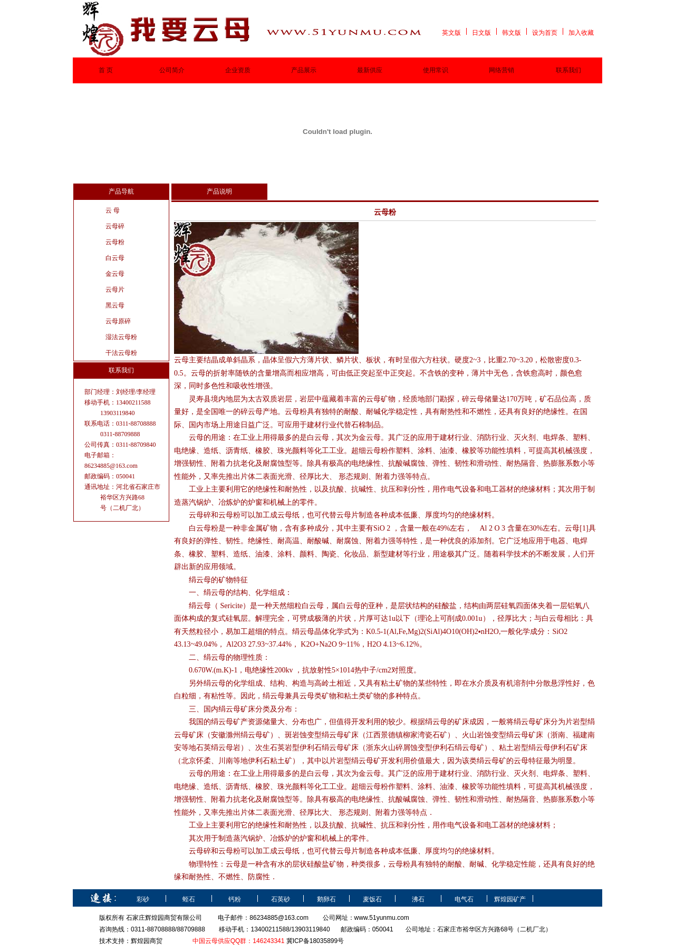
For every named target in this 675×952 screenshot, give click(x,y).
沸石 (418, 899)
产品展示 (303, 70)
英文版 (451, 32)
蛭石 (188, 899)
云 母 (112, 210)
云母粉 (114, 242)
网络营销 (501, 70)
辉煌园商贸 (146, 941)
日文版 (481, 32)
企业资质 (237, 70)
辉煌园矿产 (510, 899)
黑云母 (114, 305)
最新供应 (369, 70)
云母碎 (114, 226)
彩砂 (143, 899)
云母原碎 (118, 321)
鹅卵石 (326, 899)
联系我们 (568, 70)
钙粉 (234, 899)
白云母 (114, 258)
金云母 (114, 273)
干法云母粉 (121, 353)
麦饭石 (372, 899)
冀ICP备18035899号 (315, 941)
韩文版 (511, 32)
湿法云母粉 (121, 337)
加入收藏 (581, 32)
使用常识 (435, 70)
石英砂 (280, 899)
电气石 (464, 899)
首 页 (106, 70)
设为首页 (544, 32)
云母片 (114, 289)
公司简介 (172, 70)
